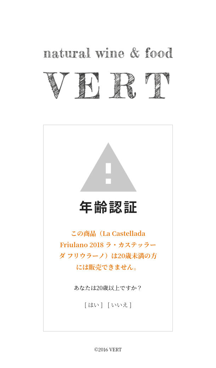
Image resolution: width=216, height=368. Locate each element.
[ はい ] (94, 305)
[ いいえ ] (119, 305)
